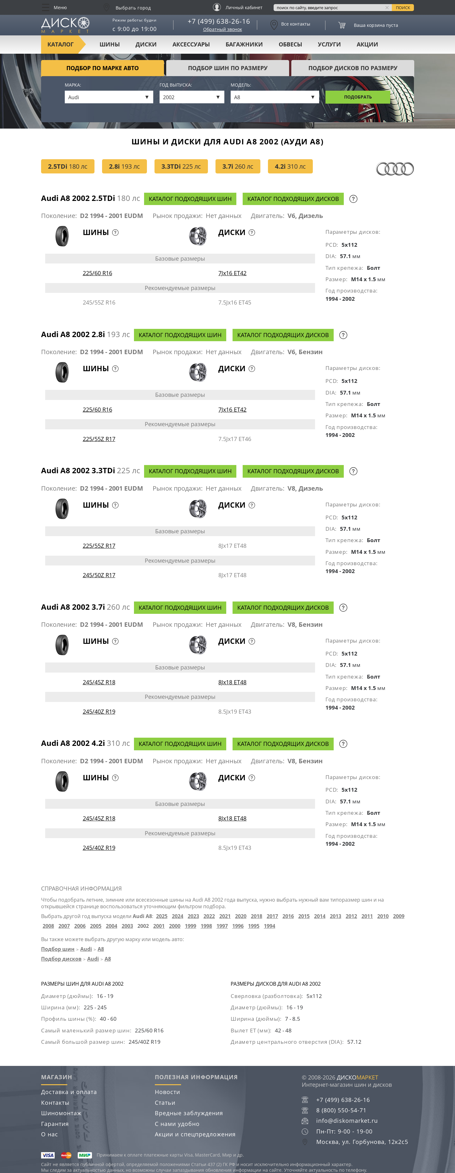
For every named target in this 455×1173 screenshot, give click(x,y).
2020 (240, 916)
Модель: (241, 85)
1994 (269, 926)
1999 (190, 926)
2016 (288, 916)
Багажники (244, 44)
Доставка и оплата (69, 1092)
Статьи (165, 1102)
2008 (48, 926)
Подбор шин (58, 949)
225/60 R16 (97, 273)
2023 (193, 916)
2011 (367, 916)
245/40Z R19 (99, 711)
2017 (272, 916)
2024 (177, 916)
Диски (146, 44)
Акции (367, 44)
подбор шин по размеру (228, 68)
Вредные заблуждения (189, 1113)
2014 (319, 916)
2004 (111, 926)
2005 (95, 926)
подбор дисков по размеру (352, 68)
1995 (253, 926)
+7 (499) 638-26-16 (219, 21)
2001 (159, 926)
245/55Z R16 (99, 302)
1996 (238, 926)
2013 (335, 916)
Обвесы (290, 44)
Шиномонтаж (61, 1113)
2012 (351, 916)
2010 (383, 916)
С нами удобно (177, 1124)
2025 (161, 916)
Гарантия (55, 1124)
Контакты (55, 1102)
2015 (304, 916)
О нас (49, 1134)
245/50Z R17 (99, 575)
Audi (86, 949)
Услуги (329, 44)
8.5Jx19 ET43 (234, 711)
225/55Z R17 (99, 439)
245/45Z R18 (99, 682)
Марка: (73, 85)
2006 (80, 926)
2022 (209, 916)
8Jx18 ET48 (232, 682)
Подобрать (358, 97)
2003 (127, 926)
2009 (398, 916)
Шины (110, 44)
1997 (222, 926)
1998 (206, 926)
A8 (101, 949)
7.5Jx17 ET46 (234, 439)
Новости (167, 1092)
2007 (64, 926)
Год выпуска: (176, 85)
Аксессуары (191, 44)
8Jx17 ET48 (232, 545)
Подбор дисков (61, 958)
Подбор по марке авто (102, 68)
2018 (256, 916)
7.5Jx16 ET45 (234, 302)
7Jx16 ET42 (232, 273)
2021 (225, 916)
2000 (174, 926)
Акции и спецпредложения (195, 1134)
